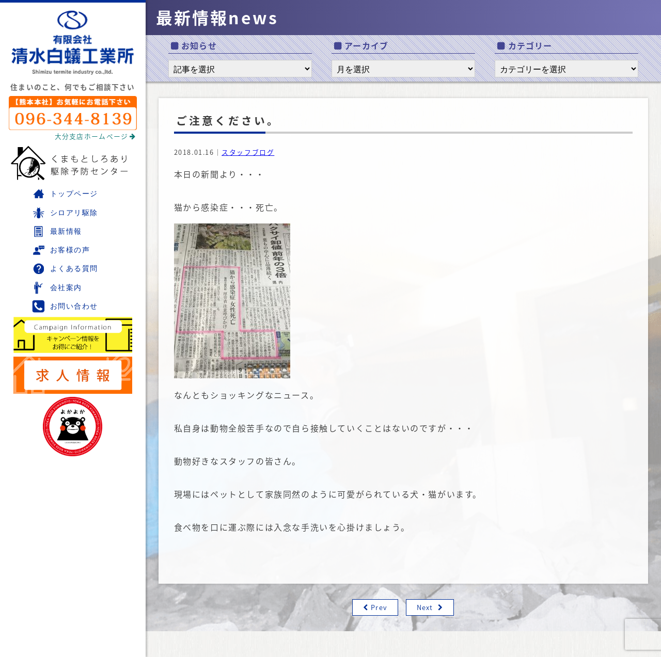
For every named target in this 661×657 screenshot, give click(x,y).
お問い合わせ (65, 306)
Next (425, 607)
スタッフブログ (248, 152)
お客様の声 (61, 250)
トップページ (65, 193)
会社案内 (57, 287)
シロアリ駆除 (65, 212)
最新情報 (57, 231)
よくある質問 (65, 268)
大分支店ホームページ (95, 136)
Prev (379, 607)
